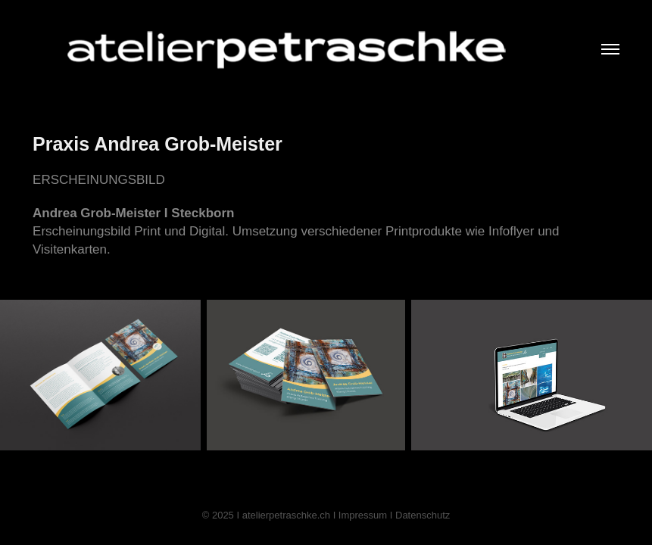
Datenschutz (422, 515)
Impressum (362, 515)
